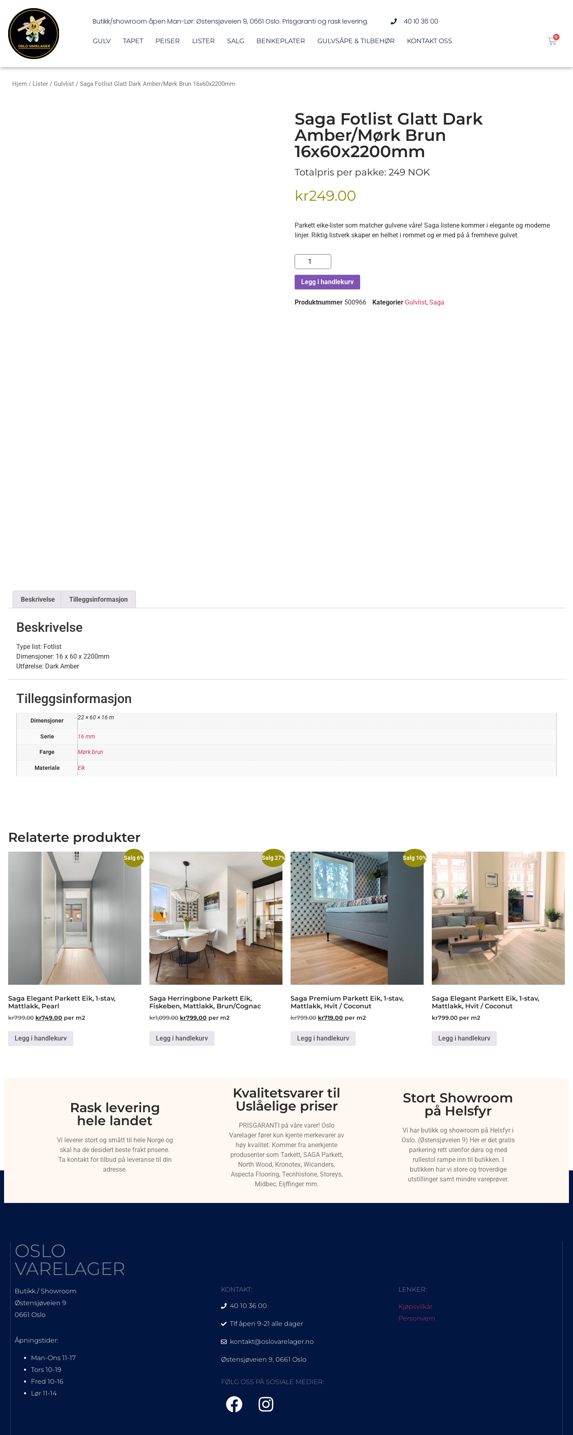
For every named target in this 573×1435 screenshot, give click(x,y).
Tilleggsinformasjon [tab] (98, 599)
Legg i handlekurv (327, 282)
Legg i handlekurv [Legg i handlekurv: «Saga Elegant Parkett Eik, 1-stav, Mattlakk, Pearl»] (41, 1038)
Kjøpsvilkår (415, 1306)
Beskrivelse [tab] (38, 599)
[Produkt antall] (313, 261)
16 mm (86, 736)
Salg (235, 42)
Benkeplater (280, 42)
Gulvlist (64, 84)
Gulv (102, 42)
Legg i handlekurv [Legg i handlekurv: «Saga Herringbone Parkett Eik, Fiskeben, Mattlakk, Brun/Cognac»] (182, 1038)
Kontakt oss (429, 42)
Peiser (167, 42)
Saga (436, 302)
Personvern (416, 1318)
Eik (81, 768)
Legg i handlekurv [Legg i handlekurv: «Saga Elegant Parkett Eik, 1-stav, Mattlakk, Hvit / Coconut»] (464, 1038)
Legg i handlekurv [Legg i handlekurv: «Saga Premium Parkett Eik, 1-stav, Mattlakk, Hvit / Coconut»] (323, 1038)
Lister (203, 42)
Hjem (19, 84)
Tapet (133, 42)
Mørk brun (90, 752)
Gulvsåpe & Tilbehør (356, 42)
